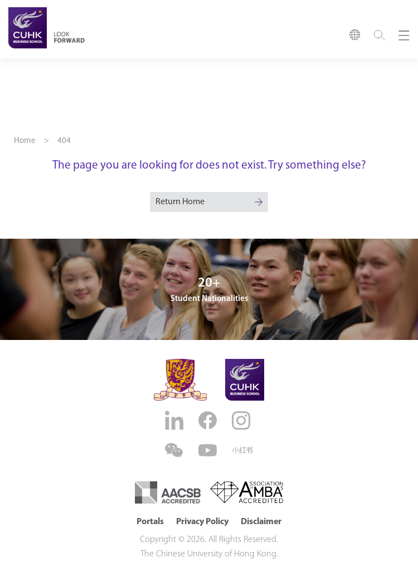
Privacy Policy (202, 521)
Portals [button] (150, 521)
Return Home (180, 202)
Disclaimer (261, 521)
